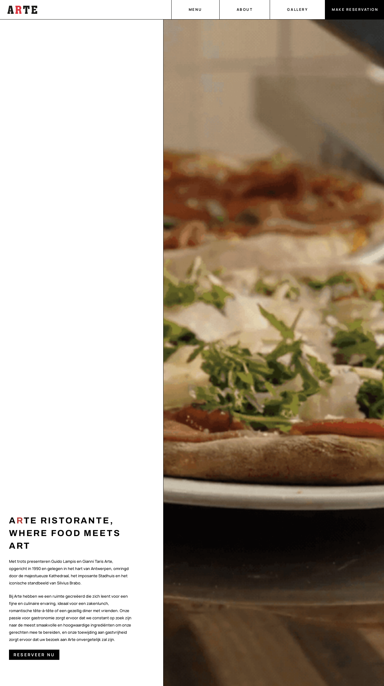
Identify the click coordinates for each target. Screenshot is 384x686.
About (245, 9)
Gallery (297, 9)
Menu (195, 9)
